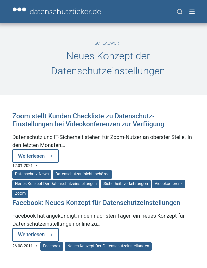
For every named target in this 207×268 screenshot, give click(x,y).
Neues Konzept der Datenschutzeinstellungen (56, 183)
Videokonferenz (168, 183)
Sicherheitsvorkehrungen (126, 183)
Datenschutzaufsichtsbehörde (82, 174)
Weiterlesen (38, 158)
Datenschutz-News (32, 174)
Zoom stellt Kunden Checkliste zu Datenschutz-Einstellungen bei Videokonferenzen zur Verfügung (88, 120)
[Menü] (192, 11)
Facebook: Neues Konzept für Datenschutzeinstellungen (96, 203)
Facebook (51, 246)
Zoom (20, 193)
